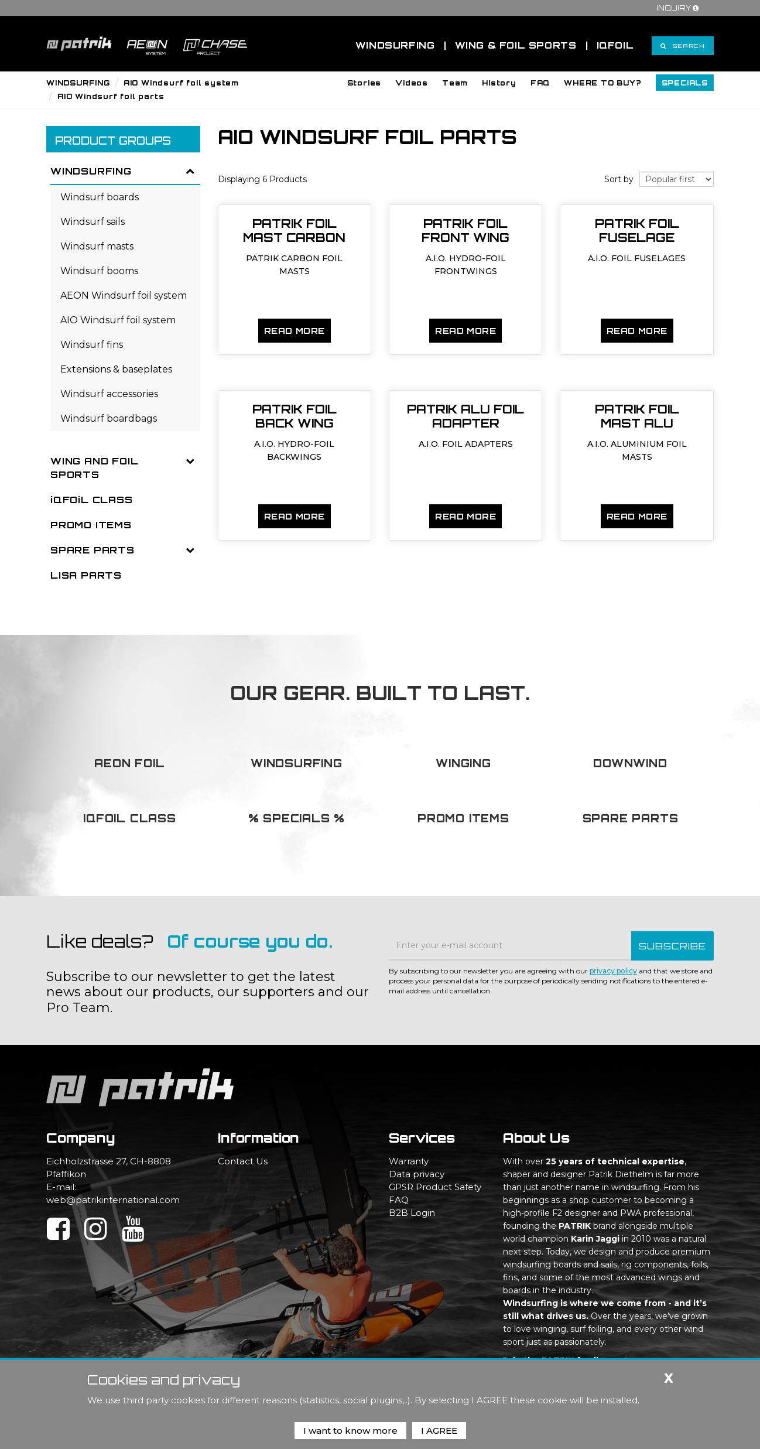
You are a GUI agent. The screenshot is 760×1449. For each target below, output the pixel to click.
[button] (364, 82)
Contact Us (243, 1161)
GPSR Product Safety (435, 1186)
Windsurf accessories (109, 393)
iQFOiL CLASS (91, 499)
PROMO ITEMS (91, 525)
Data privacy (416, 1174)
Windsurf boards (99, 197)
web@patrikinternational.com (113, 1199)
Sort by (619, 179)
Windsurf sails (92, 221)
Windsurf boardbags (108, 418)
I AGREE (439, 1430)
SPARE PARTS (92, 550)
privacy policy (613, 970)
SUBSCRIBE (672, 946)
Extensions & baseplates (116, 369)
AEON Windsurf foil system (123, 295)
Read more (294, 331)
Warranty (409, 1161)
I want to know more (350, 1430)
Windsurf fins (91, 344)
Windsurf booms (99, 270)
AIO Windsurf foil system (181, 82)
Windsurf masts (96, 246)
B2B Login (412, 1212)
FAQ (399, 1199)
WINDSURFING (78, 82)
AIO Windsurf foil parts (110, 96)
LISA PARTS (86, 575)
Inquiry (679, 8)
